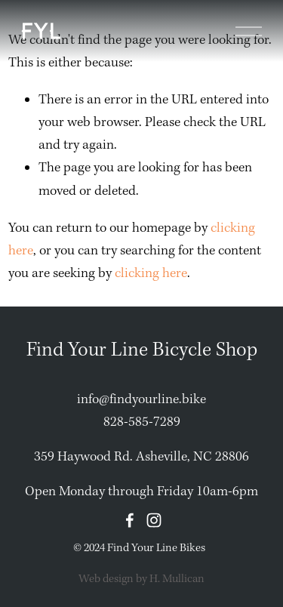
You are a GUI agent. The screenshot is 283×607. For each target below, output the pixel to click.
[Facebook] (129, 520)
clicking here (151, 273)
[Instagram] (153, 520)
